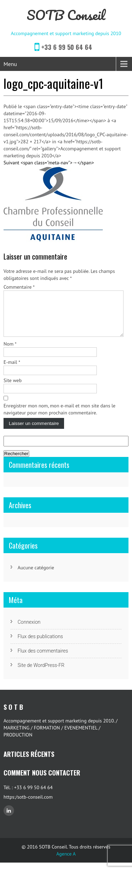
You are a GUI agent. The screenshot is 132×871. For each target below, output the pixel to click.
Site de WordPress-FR (41, 673)
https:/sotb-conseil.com (28, 805)
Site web (12, 389)
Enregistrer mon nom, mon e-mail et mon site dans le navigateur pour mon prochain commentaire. (59, 417)
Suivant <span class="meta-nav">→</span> (49, 162)
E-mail (12, 370)
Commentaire (19, 287)
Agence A (66, 862)
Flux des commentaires (43, 659)
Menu (10, 63)
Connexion (29, 630)
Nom (10, 352)
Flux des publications (40, 645)
